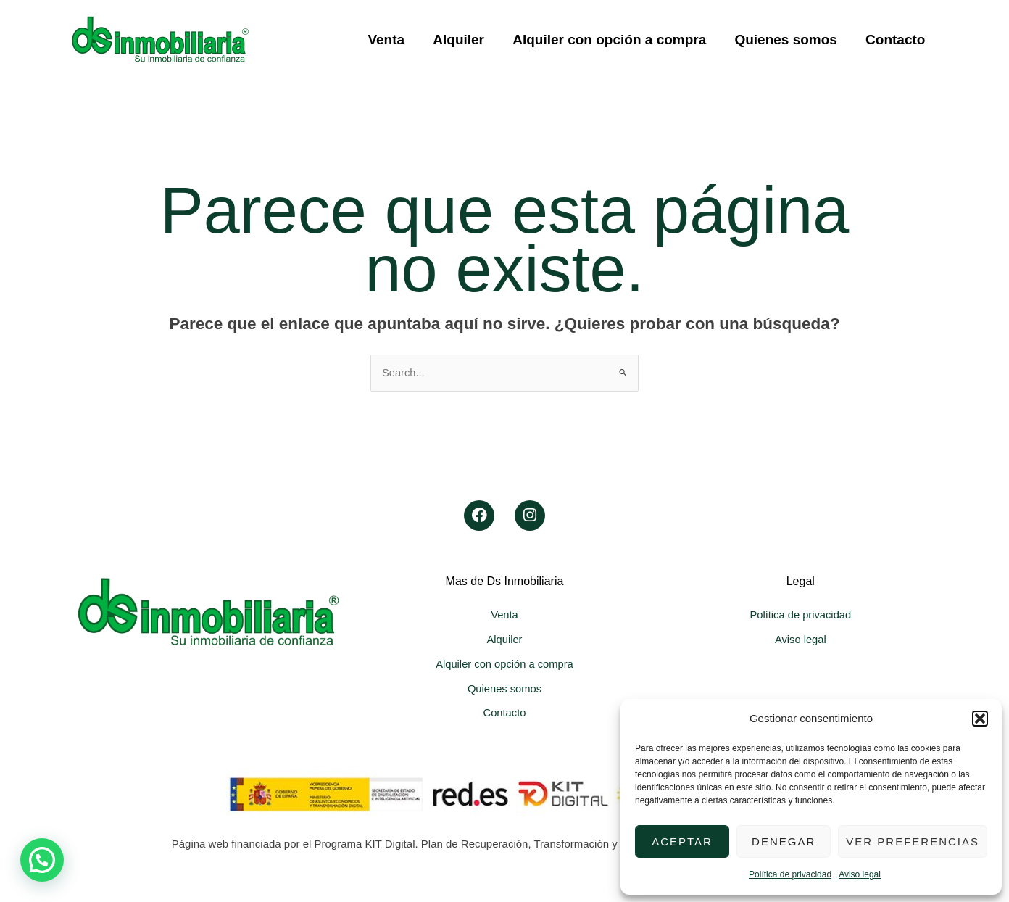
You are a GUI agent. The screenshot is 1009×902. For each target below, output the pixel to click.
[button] (980, 718)
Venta (390, 39)
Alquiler (461, 39)
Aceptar (682, 841)
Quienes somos (787, 39)
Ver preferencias (912, 841)
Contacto (896, 39)
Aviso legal (860, 874)
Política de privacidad (790, 874)
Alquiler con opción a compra (611, 39)
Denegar (783, 841)
